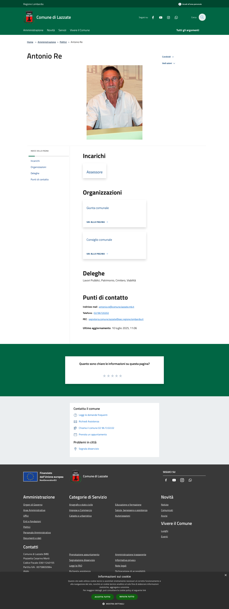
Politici (63, 42)
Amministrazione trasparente (130, 554)
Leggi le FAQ (75, 565)
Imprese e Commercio (80, 510)
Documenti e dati (32, 538)
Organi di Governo (32, 504)
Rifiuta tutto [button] (127, 596)
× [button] (225, 575)
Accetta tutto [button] (102, 597)
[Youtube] (159, 17)
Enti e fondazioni (32, 521)
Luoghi (164, 531)
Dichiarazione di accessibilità (130, 571)
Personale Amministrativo (37, 532)
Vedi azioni (169, 63)
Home (30, 42)
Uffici (26, 516)
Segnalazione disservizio (82, 560)
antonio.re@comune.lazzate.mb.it (116, 307)
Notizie (164, 504)
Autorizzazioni (122, 516)
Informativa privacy (125, 560)
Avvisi (164, 516)
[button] (114, 603)
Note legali (120, 565)
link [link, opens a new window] (144, 590)
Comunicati (167, 510)
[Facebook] (151, 17)
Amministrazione (47, 42)
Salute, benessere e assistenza (131, 510)
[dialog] (114, 590)
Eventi (164, 536)
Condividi (168, 57)
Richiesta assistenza (80, 571)
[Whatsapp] (174, 17)
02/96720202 (101, 313)
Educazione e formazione (128, 504)
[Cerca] (202, 17)
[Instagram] (167, 17)
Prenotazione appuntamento (84, 554)
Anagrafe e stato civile (81, 504)
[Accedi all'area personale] (190, 4)
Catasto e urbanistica (80, 516)
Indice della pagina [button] (40, 150)
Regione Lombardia (33, 4)
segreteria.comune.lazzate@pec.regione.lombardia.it (116, 319)
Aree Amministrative (34, 510)
